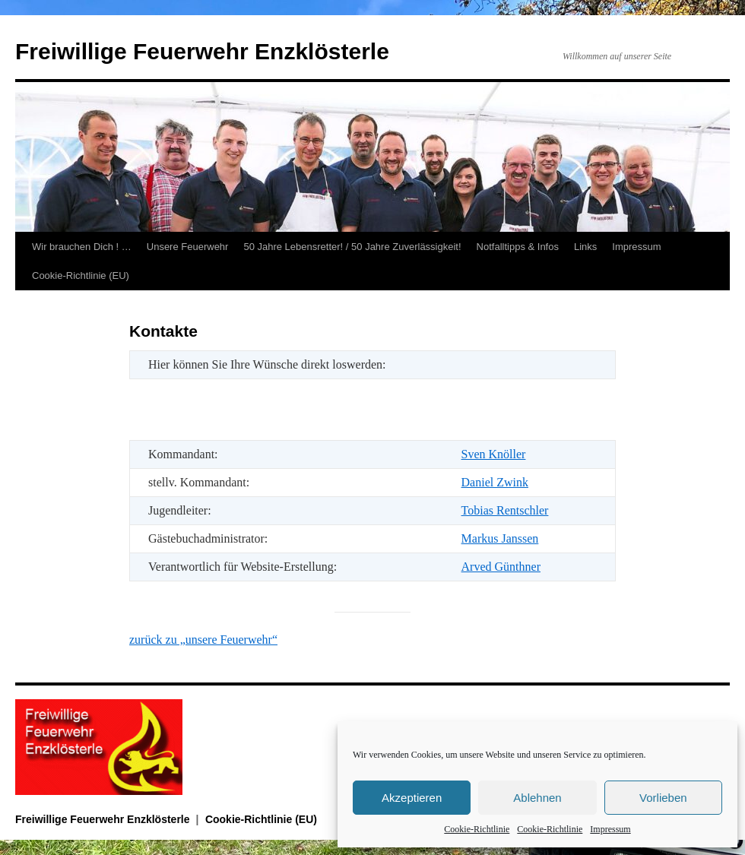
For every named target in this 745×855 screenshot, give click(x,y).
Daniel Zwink (494, 482)
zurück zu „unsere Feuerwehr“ (203, 639)
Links (585, 246)
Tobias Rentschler (505, 510)
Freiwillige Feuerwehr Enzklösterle (202, 51)
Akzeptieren (412, 797)
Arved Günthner (501, 566)
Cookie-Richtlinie (476, 829)
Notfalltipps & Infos (518, 246)
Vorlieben (663, 797)
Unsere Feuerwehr (188, 246)
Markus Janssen (500, 538)
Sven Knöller (493, 454)
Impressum (610, 829)
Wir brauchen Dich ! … (82, 246)
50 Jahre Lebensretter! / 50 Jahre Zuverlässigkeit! (352, 246)
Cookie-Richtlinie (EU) (80, 275)
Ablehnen (537, 797)
